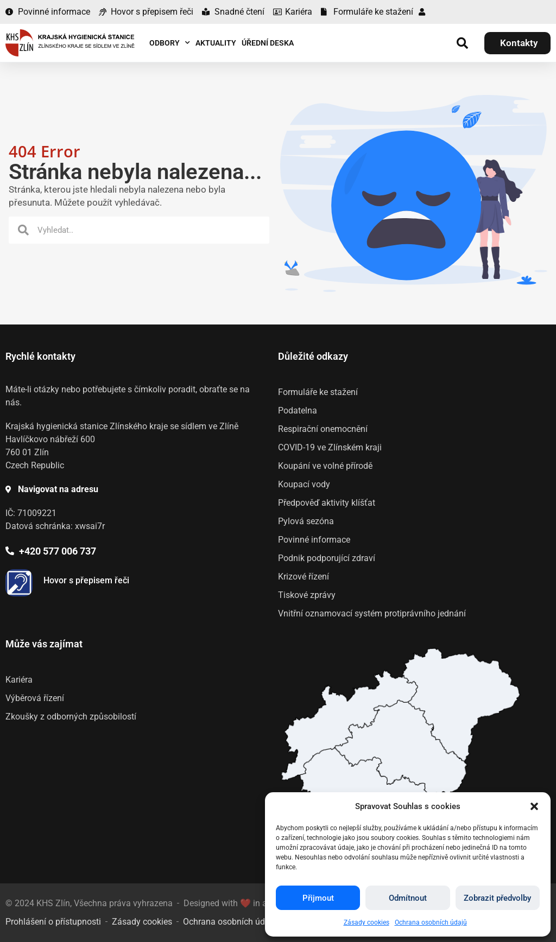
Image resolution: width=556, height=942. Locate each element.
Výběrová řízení (34, 698)
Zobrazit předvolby (497, 898)
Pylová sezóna (306, 521)
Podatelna (297, 410)
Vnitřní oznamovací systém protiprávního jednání (372, 613)
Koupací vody (304, 484)
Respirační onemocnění (323, 429)
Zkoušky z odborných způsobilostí (70, 716)
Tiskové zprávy (307, 595)
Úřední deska (268, 43)
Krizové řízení (303, 576)
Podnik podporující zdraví (326, 558)
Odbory (169, 43)
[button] (534, 806)
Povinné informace (314, 539)
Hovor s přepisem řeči (86, 580)
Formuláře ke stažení (318, 392)
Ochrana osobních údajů (431, 922)
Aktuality (215, 43)
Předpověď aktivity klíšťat (326, 503)
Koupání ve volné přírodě (325, 466)
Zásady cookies (366, 922)
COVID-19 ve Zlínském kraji (330, 447)
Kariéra (19, 679)
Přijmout (318, 898)
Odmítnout (408, 898)
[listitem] (401, 748)
